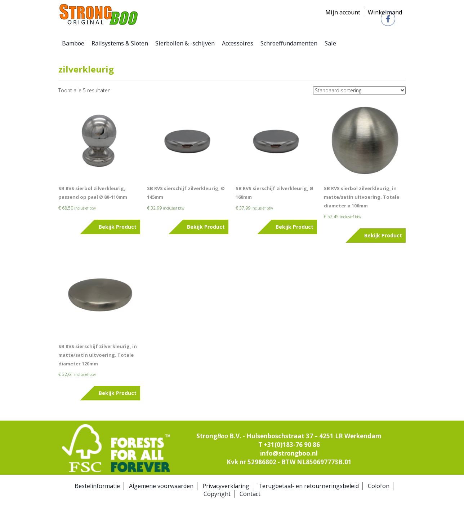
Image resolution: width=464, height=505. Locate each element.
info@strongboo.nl (289, 453)
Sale (330, 43)
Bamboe (73, 43)
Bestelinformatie (97, 486)
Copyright (217, 494)
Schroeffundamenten (288, 43)
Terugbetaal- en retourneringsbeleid (308, 486)
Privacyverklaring (225, 486)
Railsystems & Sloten (120, 43)
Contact (250, 494)
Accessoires (237, 43)
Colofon (378, 486)
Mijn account (342, 12)
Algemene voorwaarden (161, 486)
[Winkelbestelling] (359, 90)
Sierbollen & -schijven (185, 43)
